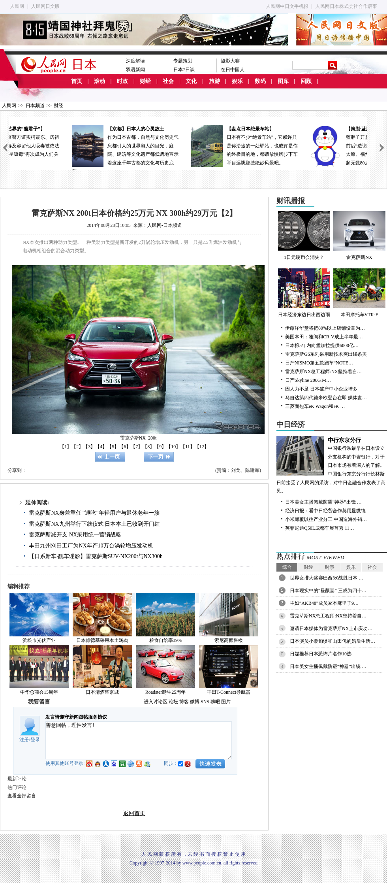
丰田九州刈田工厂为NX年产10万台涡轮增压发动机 (91, 546)
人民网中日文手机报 (287, 6)
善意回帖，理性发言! (138, 740)
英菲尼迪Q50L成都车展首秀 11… (319, 528)
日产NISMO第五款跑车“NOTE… (319, 363)
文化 (191, 81)
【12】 (202, 446)
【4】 (101, 446)
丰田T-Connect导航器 (228, 692)
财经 (145, 81)
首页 (76, 81)
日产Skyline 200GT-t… (308, 380)
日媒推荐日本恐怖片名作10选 (320, 654)
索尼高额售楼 (228, 640)
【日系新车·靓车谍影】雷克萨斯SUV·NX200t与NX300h (95, 556)
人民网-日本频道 (164, 225)
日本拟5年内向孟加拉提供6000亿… (322, 345)
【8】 (148, 446)
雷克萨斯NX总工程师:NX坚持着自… (323, 371)
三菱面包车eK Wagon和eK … (315, 406)
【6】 (125, 446)
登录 (35, 739)
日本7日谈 (184, 69)
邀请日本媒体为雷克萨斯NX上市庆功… (331, 628)
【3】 (89, 446)
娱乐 (237, 81)
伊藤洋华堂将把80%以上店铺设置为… (325, 328)
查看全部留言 (22, 795)
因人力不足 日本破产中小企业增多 (321, 389)
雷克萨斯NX (359, 235)
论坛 (173, 701)
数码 (260, 81)
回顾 (306, 81)
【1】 (65, 446)
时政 (122, 81)
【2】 (77, 446)
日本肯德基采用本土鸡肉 (102, 640)
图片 (226, 701)
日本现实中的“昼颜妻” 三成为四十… (328, 590)
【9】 (160, 446)
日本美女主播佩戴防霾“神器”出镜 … (323, 502)
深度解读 (135, 61)
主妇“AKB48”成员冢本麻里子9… (324, 603)
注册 (24, 739)
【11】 (187, 446)
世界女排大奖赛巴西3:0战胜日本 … (326, 578)
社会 (168, 81)
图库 (283, 81)
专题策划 (182, 61)
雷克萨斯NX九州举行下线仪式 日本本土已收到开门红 (94, 524)
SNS (205, 701)
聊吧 (215, 701)
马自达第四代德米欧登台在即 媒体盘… (326, 397)
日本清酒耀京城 (102, 692)
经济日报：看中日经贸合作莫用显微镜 (325, 510)
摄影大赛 (230, 61)
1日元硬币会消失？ (304, 235)
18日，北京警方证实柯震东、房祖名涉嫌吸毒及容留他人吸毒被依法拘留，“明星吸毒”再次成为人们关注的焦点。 (69, 145)
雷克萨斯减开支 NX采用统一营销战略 (75, 535)
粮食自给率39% (165, 640)
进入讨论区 (155, 701)
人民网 (17, 6)
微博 (194, 701)
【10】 (173, 446)
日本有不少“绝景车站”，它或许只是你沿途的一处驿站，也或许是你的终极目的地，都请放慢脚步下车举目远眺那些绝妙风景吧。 (307, 145)
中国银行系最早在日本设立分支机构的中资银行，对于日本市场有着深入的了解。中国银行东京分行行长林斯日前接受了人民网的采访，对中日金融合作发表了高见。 (331, 465)
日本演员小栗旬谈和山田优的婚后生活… (332, 641)
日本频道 (35, 105)
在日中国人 (232, 69)
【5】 (113, 446)
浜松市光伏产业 (39, 640)
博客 (184, 701)
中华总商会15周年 (39, 692)
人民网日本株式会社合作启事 (346, 6)
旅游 (214, 81)
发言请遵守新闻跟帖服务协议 (76, 717)
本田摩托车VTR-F (359, 292)
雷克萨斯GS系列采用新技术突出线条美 (326, 354)
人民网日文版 (45, 6)
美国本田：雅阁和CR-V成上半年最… (324, 337)
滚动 (99, 81)
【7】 (137, 446)
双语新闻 (135, 69)
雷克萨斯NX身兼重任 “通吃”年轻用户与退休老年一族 (94, 513)
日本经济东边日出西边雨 (304, 292)
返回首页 (134, 813)
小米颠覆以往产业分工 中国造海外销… (326, 519)
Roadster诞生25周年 (165, 692)
